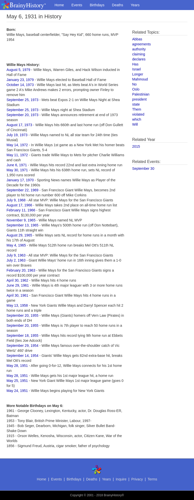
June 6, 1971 (17, 165)
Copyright (76, 495)
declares (139, 59)
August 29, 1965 (19, 235)
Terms (152, 479)
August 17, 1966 (19, 205)
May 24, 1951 (17, 391)
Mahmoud (140, 79)
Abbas (137, 39)
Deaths (117, 5)
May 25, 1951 (17, 381)
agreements (141, 44)
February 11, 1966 (21, 210)
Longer (137, 74)
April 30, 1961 (17, 295)
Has (135, 64)
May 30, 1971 (17, 170)
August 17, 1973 (19, 125)
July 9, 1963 (16, 255)
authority (139, 49)
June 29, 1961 (18, 285)
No (134, 84)
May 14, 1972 (17, 145)
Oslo (135, 89)
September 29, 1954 (22, 346)
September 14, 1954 (22, 356)
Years (135, 5)
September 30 (143, 168)
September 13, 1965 (22, 225)
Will (135, 124)
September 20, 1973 (22, 115)
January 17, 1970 (20, 180)
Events (76, 5)
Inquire (121, 479)
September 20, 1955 (22, 315)
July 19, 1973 (17, 135)
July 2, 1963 (16, 260)
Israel (136, 69)
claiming (138, 54)
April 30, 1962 (17, 280)
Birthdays (97, 5)
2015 (136, 146)
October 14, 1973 (20, 85)
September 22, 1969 (22, 190)
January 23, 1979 (20, 80)
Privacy (137, 479)
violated (138, 114)
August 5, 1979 (18, 70)
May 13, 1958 (17, 305)
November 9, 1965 (21, 220)
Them (136, 109)
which (136, 119)
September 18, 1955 (22, 336)
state (136, 104)
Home (59, 5)
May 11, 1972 (17, 155)
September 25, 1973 (22, 100)
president (139, 99)
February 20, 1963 (21, 270)
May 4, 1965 (16, 245)
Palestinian (141, 94)
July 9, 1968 (16, 200)
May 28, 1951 (17, 366)
